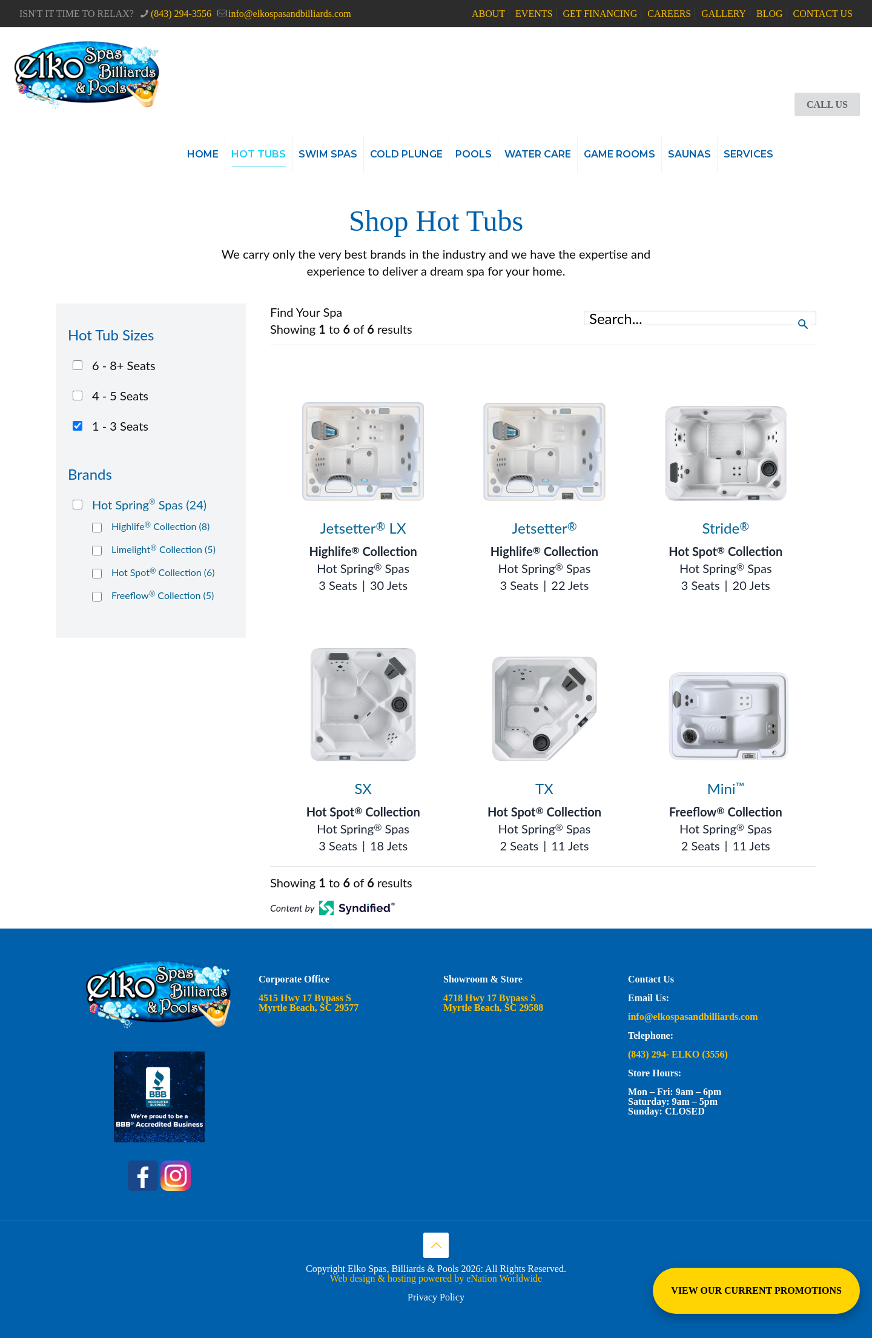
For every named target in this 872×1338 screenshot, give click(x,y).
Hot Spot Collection (725, 551)
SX (363, 788)
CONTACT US (823, 13)
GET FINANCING (600, 13)
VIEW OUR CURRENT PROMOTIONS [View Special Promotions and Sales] (756, 1290)
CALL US (827, 104)
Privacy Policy (436, 1297)
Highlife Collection (363, 551)
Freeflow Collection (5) (162, 595)
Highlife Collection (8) (160, 526)
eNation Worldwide (504, 1278)
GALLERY (723, 13)
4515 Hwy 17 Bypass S (305, 998)
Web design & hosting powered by (398, 1278)
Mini (725, 788)
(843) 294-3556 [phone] (181, 13)
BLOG (769, 13)
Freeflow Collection (725, 811)
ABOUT (488, 13)
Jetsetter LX (363, 528)
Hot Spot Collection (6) (163, 572)
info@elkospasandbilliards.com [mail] (289, 13)
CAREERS (669, 13)
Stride (725, 528)
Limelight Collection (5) (163, 549)
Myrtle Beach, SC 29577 (308, 1007)
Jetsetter (544, 528)
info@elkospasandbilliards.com (694, 1017)
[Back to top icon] (436, 1245)
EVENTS (533, 13)
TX (544, 788)
